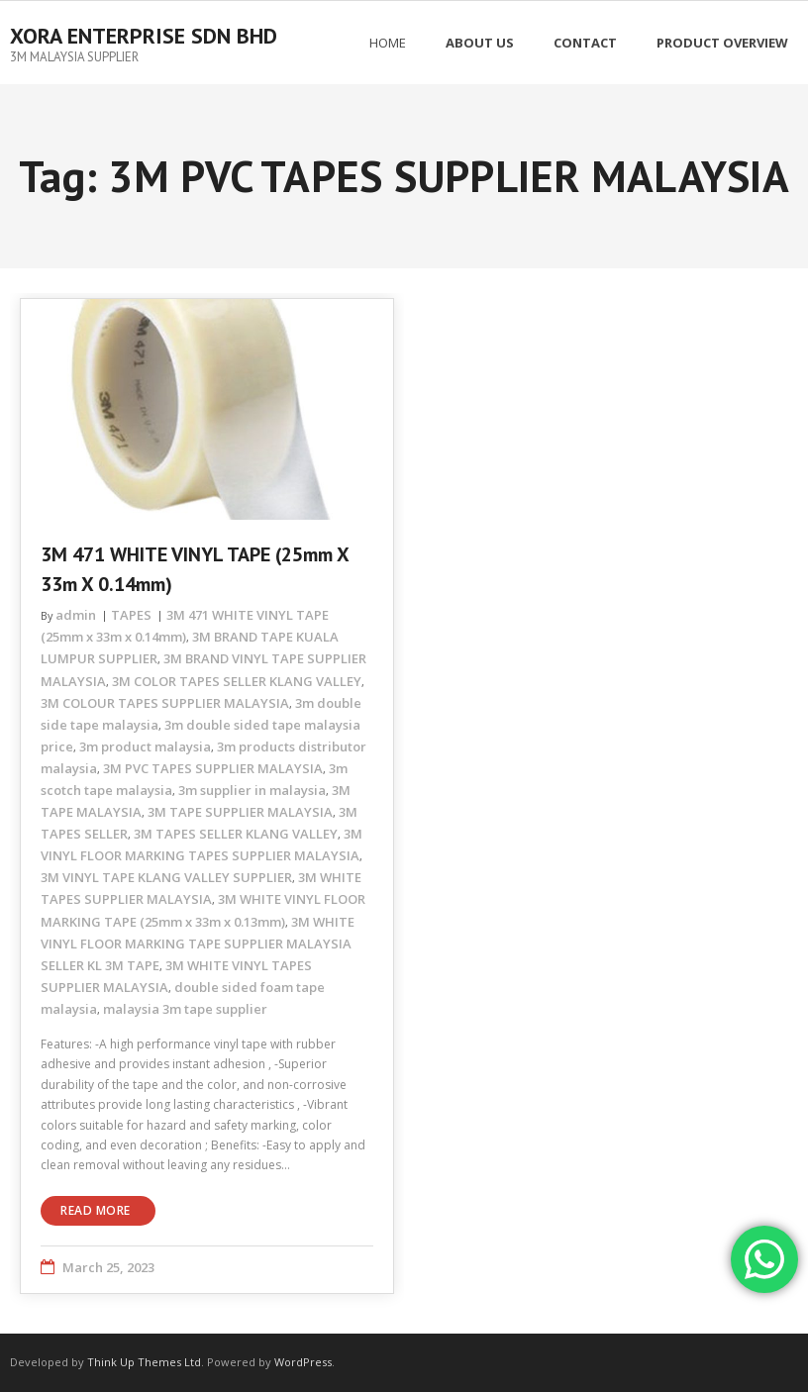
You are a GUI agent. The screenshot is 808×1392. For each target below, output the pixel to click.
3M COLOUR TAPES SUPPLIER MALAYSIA (165, 703)
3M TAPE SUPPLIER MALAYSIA (240, 812)
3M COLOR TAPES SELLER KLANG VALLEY (236, 681)
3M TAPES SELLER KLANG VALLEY (236, 834)
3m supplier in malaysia (252, 790)
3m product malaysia (145, 746)
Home (387, 42)
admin (75, 615)
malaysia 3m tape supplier (185, 1009)
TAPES (131, 615)
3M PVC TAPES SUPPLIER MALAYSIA (213, 768)
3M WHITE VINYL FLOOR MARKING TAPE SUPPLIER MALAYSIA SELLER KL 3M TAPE (197, 943)
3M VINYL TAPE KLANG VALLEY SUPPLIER (166, 877)
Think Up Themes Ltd (144, 1361)
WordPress (303, 1361)
